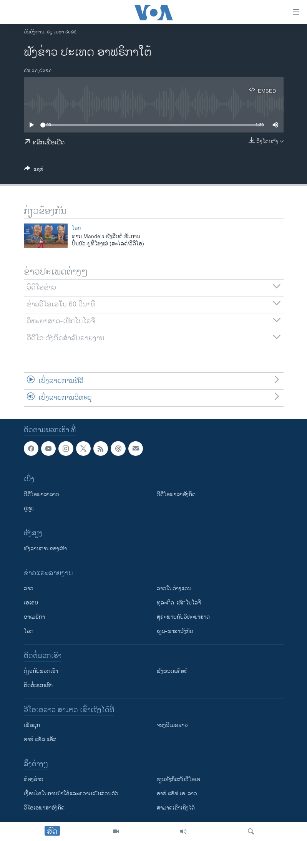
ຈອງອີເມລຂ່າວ (172, 725)
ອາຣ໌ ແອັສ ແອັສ (40, 739)
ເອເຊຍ (31, 603)
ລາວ (28, 588)
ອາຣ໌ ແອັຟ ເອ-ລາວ (177, 794)
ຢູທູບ (29, 509)
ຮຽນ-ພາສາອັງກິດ (175, 631)
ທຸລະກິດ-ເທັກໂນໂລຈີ (179, 603)
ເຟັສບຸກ (32, 725)
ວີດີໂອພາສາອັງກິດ (176, 494)
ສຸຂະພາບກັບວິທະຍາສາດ (183, 617)
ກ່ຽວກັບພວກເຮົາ (41, 671)
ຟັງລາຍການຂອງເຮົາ (45, 549)
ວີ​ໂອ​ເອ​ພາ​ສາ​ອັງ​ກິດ (44, 808)
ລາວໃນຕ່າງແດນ (174, 588)
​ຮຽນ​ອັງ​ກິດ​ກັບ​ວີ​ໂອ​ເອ (178, 779)
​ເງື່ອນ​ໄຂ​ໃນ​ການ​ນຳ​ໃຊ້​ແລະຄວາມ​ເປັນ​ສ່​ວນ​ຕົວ (71, 794)
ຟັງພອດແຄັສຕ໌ (172, 671)
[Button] (33, 171)
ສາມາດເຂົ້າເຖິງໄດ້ (176, 808)
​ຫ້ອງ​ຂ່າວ (33, 779)
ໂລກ (76, 228)
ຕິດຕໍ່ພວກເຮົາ (38, 685)
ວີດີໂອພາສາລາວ (41, 494)
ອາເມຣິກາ (34, 617)
